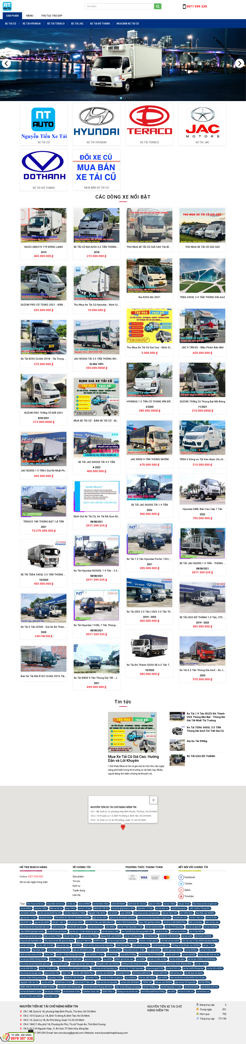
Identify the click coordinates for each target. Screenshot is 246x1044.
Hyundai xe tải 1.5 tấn (134, 1001)
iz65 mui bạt (58, 977)
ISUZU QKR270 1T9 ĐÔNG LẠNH (43, 429)
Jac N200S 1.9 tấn (94, 1005)
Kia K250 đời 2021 (149, 479)
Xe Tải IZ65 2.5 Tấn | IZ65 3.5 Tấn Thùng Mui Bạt (154, 794)
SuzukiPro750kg (128, 1005)
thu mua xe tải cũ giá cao (205, 954)
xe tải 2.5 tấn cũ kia (157, 1010)
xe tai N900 (25, 959)
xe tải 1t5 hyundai (133, 987)
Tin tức (76, 932)
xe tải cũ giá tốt (193, 977)
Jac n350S (126, 964)
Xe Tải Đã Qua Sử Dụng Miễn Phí (137, 982)
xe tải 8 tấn (211, 968)
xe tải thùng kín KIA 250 (59, 1001)
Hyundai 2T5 (38, 1001)
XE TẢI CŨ (10, 23)
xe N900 (76, 996)
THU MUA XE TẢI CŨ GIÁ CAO (202, 429)
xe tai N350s (191, 1001)
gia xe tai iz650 (42, 973)
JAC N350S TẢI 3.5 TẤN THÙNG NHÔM (97, 541)
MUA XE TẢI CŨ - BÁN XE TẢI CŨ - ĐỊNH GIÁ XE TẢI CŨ (104, 602)
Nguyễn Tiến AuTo (96, 964)
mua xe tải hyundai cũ (30, 991)
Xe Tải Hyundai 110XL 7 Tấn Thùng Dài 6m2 (99, 808)
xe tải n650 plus (177, 1010)
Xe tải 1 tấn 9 (58, 973)
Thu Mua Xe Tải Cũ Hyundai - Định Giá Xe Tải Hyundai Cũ (105, 487)
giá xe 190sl (155, 954)
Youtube (186, 947)
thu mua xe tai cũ (35, 954)
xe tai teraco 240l (110, 982)
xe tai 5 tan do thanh (57, 982)
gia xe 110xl (55, 1010)
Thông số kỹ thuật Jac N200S (186, 996)
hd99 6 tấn (99, 991)
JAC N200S (101, 1001)
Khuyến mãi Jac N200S (108, 1014)
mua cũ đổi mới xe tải (209, 1005)
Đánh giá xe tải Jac (124, 1010)
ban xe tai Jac (212, 973)
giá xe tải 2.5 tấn (92, 1010)
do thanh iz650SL (203, 987)
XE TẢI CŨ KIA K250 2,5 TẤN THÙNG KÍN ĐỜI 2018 (102, 429)
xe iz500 (141, 1010)
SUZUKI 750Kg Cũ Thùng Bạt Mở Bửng (202, 584)
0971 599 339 (35, 927)
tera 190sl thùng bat (126, 973)
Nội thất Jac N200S (205, 964)
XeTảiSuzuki (151, 987)
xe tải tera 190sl (100, 954)
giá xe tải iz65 (99, 968)
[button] (123, 849)
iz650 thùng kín (179, 959)
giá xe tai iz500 (75, 973)
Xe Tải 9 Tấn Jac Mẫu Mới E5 (99, 973)
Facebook (187, 928)
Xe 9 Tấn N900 (196, 982)
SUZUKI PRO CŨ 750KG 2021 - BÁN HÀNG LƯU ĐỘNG (51, 487)
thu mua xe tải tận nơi (30, 987)
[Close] (153, 821)
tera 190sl (70, 959)
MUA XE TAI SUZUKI (169, 987)
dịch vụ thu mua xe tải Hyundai (98, 996)
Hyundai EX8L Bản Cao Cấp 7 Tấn (202, 692)
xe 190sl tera (186, 964)
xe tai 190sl (169, 954)
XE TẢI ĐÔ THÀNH (100, 23)
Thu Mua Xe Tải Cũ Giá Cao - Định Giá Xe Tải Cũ (154, 530)
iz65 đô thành (118, 954)
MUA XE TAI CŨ (101, 959)
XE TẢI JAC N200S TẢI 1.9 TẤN (149, 688)
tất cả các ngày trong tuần (34, 932)
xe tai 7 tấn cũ (196, 968)
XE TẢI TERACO (56, 23)
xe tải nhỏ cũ (162, 959)
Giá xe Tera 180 (169, 964)
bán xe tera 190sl (52, 987)
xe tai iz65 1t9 (172, 1005)
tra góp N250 (154, 1001)
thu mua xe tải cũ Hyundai (146, 964)
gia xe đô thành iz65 (82, 1001)
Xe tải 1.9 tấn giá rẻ (149, 991)
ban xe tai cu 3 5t (141, 996)
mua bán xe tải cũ (55, 954)
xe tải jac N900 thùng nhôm (33, 1010)
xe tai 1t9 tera (26, 996)
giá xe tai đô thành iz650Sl (122, 968)
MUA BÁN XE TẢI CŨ (128, 23)
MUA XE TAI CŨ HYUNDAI (150, 1005)
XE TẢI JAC (77, 23)
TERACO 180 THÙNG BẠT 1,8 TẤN (43, 704)
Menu (29, 15)
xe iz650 (108, 1010)
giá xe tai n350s (178, 982)
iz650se (132, 991)
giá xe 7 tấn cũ (84, 991)
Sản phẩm (12, 15)
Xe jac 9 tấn (184, 954)
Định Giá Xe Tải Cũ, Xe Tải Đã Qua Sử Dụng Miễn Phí (103, 699)
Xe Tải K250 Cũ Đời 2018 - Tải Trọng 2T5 (44, 541)
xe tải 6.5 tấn (162, 982)
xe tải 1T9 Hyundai (174, 977)
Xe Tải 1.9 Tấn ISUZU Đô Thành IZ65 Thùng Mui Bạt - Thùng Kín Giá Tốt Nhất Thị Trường (206, 717)
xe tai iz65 (187, 987)
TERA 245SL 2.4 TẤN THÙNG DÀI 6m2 (202, 479)
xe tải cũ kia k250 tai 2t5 (49, 964)
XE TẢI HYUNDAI (32, 23)
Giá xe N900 (84, 954)
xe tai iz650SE (211, 977)
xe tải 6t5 (113, 964)
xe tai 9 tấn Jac (207, 1001)
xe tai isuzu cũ (95, 977)
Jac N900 (110, 977)
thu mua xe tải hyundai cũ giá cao (154, 968)
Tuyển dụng (79, 941)
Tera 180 (49, 1005)
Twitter (185, 934)
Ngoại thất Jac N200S (111, 987)
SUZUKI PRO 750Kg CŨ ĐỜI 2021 (43, 595)
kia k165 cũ (25, 973)
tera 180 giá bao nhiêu (149, 973)
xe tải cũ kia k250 (154, 977)
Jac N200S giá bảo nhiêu (32, 982)
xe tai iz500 (115, 1001)
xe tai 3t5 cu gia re (76, 977)
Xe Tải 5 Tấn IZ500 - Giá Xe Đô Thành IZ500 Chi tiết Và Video (55, 810)
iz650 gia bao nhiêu (172, 1001)
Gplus (184, 941)
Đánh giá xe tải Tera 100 (82, 1014)
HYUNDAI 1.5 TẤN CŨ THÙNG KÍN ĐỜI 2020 (151, 584)
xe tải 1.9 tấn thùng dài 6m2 (69, 1005)
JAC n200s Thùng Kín (199, 959)
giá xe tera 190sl (89, 987)
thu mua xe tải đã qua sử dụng (59, 991)
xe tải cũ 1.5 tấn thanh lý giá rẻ (84, 982)
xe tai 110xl (208, 996)
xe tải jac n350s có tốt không (201, 1010)
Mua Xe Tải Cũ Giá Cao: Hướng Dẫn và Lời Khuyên (133, 758)
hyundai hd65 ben (73, 1010)
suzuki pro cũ (180, 968)
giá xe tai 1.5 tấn (28, 968)
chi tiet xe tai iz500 (170, 991)
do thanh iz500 (27, 964)
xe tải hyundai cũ (161, 996)
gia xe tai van (63, 996)
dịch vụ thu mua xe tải (30, 1005)
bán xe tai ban (195, 973)
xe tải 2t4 (24, 1001)
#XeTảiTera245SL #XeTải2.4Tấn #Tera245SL (171, 1014)
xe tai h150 (112, 1005)
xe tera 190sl (41, 959)
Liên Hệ (76, 945)
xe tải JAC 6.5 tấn (45, 996)
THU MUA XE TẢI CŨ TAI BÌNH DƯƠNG (72, 968)
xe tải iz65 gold (60, 1014)
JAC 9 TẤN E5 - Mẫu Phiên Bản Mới (202, 530)
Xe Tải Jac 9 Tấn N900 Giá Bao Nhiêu (200, 991)
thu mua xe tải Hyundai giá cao (35, 1014)
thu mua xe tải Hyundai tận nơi (34, 977)
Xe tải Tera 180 (71, 987)
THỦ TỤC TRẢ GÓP (51, 15)
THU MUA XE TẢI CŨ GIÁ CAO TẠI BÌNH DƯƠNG (153, 429)
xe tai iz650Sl (189, 1005)
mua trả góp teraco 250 (123, 959)
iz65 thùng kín (123, 996)
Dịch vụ (76, 936)
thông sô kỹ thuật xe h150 (134, 1014)
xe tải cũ (71, 954)
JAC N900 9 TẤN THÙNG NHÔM (149, 641)
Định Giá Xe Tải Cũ (137, 954)
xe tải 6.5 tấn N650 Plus (175, 973)
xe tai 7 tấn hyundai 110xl (130, 977)
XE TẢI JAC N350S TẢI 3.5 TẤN (96, 645)
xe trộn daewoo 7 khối (74, 964)
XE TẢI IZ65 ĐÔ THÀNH (201, 756)
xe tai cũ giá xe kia (116, 991)
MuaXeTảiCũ (45, 968)
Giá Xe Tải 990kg (197, 741)
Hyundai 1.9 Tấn (145, 959)
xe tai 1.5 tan (85, 959)
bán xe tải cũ (56, 959)
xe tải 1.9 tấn (201, 1014)
